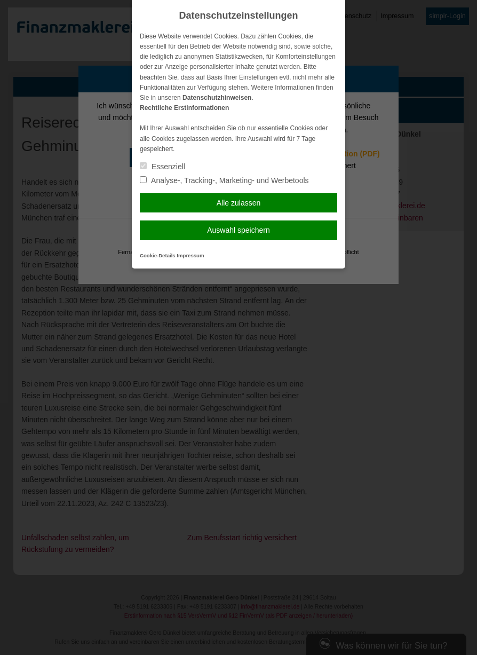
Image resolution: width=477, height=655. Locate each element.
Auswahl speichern (238, 230)
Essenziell (162, 166)
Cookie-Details (158, 255)
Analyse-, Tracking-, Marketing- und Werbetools (224, 180)
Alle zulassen (239, 203)
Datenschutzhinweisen (216, 97)
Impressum (190, 255)
